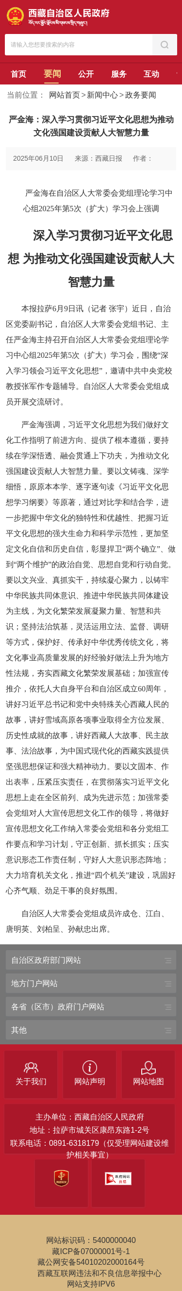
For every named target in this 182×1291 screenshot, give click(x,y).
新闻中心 (102, 95)
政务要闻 (140, 95)
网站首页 (64, 95)
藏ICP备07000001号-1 (91, 1251)
